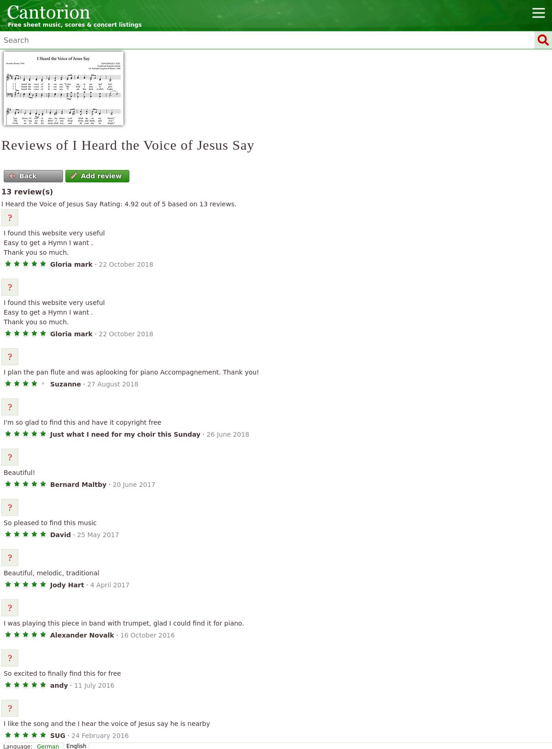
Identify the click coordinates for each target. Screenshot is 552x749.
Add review (96, 176)
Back (23, 176)
